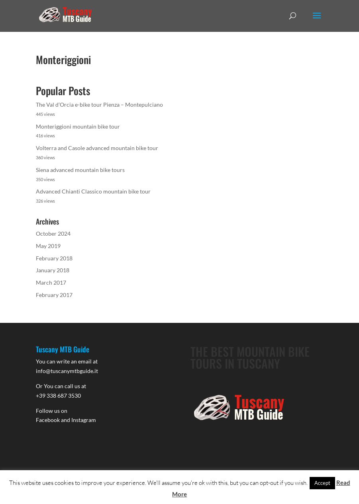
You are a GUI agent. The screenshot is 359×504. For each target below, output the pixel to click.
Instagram (83, 419)
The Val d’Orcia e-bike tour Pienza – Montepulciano (99, 104)
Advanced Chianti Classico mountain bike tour (93, 191)
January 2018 (52, 270)
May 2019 (48, 245)
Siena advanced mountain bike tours (80, 169)
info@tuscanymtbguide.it (67, 370)
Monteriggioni (63, 59)
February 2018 (54, 258)
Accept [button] (322, 483)
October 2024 (53, 233)
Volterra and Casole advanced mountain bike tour (97, 148)
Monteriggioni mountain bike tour (78, 126)
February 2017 (54, 294)
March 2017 (51, 282)
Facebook (48, 419)
